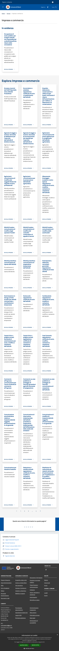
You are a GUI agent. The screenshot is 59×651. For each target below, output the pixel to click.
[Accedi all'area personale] (53, 2)
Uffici (2, 585)
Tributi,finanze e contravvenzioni (34, 586)
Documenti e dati (5, 598)
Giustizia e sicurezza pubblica (35, 581)
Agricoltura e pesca (34, 600)
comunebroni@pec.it (6, 625)
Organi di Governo (5, 580)
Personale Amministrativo (5, 594)
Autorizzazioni (33, 597)
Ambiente (32, 590)
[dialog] (29, 642)
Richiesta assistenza (20, 618)
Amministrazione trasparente (34, 609)
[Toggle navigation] (3, 7)
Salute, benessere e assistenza (35, 594)
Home (3, 13)
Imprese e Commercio (20, 588)
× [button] (57, 634)
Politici (2, 591)
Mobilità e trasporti (20, 593)
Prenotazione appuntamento (19, 609)
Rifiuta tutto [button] (35, 645)
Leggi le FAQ (18, 615)
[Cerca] (56, 7)
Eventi (46, 595)
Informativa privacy (35, 615)
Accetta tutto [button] (23, 645)
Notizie (46, 580)
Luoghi (46, 593)
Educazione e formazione (36, 578)
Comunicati (47, 583)
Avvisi (45, 585)
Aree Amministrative (6, 583)
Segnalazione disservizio (21, 613)
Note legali (32, 618)
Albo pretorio (33, 613)
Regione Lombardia (7, 2)
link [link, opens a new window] (44, 642)
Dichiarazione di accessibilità (34, 622)
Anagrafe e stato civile (21, 580)
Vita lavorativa (19, 585)
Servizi (8, 13)
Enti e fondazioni (5, 588)
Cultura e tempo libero (21, 583)
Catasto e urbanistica (20, 591)
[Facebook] (47, 7)
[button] (29, 648)
